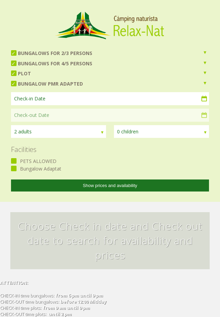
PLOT (24, 73)
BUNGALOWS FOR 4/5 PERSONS (55, 63)
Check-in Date (29, 98)
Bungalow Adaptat (40, 168)
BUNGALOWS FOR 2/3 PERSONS (55, 53)
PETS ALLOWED (38, 161)
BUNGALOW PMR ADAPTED (50, 83)
